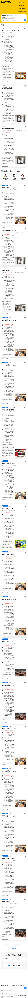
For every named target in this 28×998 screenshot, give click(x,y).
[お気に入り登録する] (25, 28)
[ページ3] (17, 944)
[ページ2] (15, 944)
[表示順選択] (23, 25)
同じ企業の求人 (5, 81)
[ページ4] (20, 944)
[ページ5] (23, 944)
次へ (13, 948)
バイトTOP (3, 996)
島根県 (8, 996)
